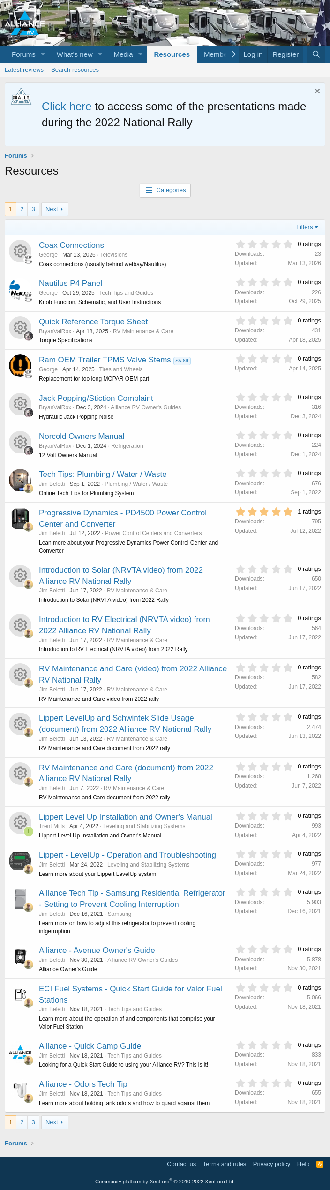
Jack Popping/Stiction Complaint (96, 398)
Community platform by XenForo (165, 1181)
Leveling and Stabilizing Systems (144, 826)
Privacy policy (271, 1163)
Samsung (120, 914)
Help (303, 1163)
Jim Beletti (52, 484)
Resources (172, 54)
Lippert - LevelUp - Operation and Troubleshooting (127, 855)
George (48, 255)
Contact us (181, 1163)
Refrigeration (127, 446)
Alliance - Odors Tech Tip (83, 1084)
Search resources (75, 69)
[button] (43, 54)
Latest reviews (24, 69)
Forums (24, 54)
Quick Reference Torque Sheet (93, 321)
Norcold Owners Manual (81, 436)
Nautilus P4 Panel (70, 283)
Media (123, 54)
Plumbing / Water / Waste (136, 484)
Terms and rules (224, 1163)
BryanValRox (55, 331)
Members (218, 54)
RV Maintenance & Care (143, 331)
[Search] (316, 54)
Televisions (114, 255)
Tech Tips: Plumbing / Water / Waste (103, 474)
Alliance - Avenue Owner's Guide (97, 950)
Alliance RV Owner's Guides (146, 407)
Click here (67, 106)
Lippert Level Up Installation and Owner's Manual (125, 817)
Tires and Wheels (121, 369)
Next (51, 209)
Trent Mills (52, 826)
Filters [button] (304, 226)
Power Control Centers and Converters (153, 533)
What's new (75, 54)
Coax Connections (71, 245)
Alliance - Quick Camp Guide (90, 1046)
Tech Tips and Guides (126, 293)
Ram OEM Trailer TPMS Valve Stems (105, 359)
